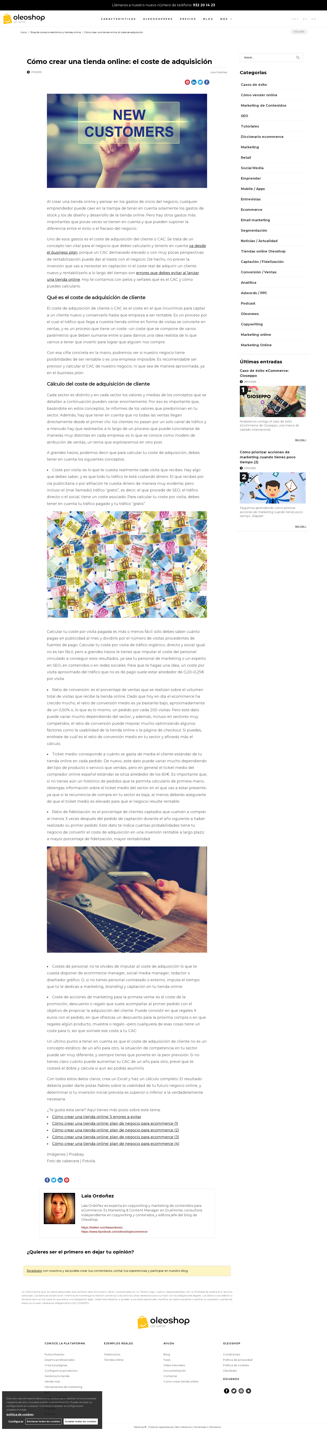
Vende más (52, 1381)
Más (224, 18)
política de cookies (20, 1414)
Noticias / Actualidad (259, 241)
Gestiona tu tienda (57, 1376)
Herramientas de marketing (63, 1387)
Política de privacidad (237, 1359)
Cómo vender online (259, 95)
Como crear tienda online (181, 1381)
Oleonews (250, 314)
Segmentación (254, 230)
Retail (246, 158)
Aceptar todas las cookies (80, 1421)
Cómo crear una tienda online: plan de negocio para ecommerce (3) (115, 1137)
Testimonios (112, 1354)
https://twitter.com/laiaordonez (102, 1227)
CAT (295, 18)
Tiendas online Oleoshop (263, 251)
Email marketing (255, 220)
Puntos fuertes (54, 1354)
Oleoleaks (230, 1370)
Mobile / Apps (253, 189)
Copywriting (252, 324)
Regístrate (34, 1271)
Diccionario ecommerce (262, 137)
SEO (244, 116)
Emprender (251, 178)
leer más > (300, 439)
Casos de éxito (254, 85)
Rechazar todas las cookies (43, 1421)
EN (314, 18)
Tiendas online (113, 1359)
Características (118, 18)
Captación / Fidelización (262, 262)
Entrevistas (250, 199)
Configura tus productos (61, 1370)
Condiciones (231, 1354)
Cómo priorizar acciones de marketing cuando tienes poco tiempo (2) (268, 457)
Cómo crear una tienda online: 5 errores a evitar (96, 1117)
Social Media (252, 168)
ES (305, 18)
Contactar (170, 1376)
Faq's (167, 1359)
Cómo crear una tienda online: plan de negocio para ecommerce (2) (115, 1130)
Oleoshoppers (158, 18)
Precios (188, 18)
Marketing (250, 147)
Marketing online (256, 335)
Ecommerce (251, 210)
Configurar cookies (120, 1427)
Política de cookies (236, 1365)
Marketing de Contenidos (263, 105)
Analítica (248, 283)
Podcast (248, 303)
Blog (208, 18)
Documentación (175, 1370)
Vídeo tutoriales (174, 1365)
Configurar (15, 1421)
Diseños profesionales (59, 1359)
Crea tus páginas (56, 1365)
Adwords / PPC (254, 293)
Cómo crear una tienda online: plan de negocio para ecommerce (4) (115, 1143)
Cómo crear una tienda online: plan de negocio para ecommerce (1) (115, 1123)
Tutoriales (250, 126)
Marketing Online (256, 345)
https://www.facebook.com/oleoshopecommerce (114, 1231)
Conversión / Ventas (258, 272)
